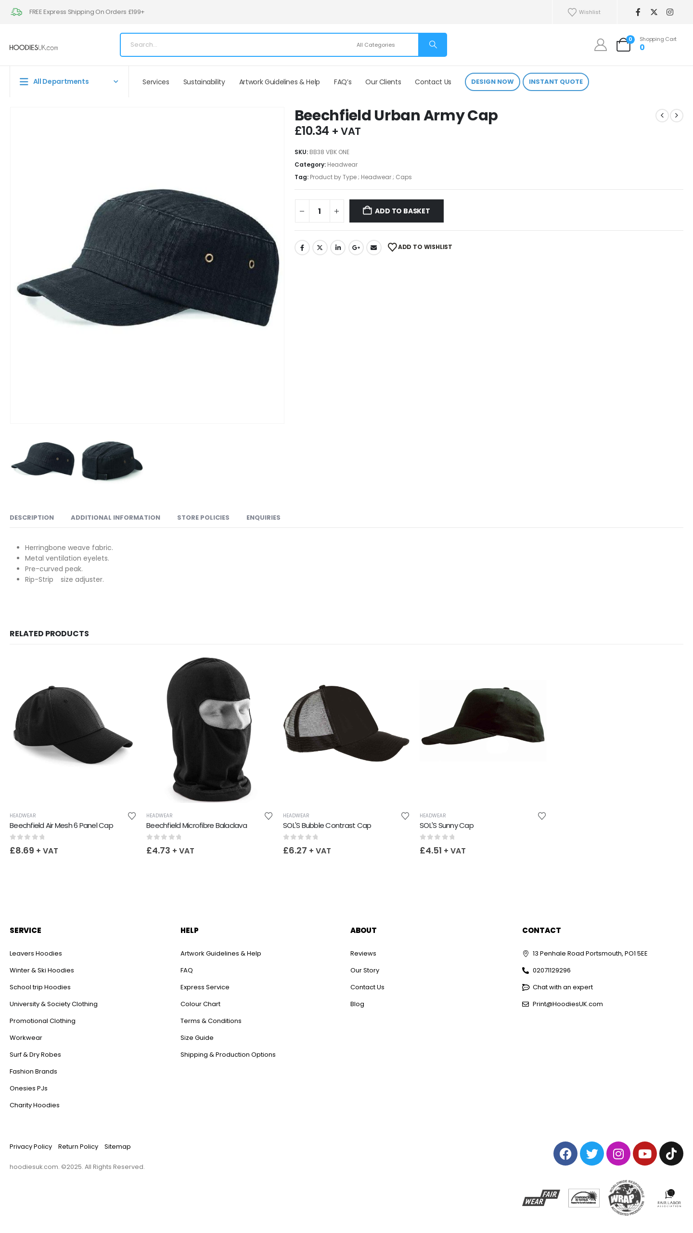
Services (155, 82)
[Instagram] (670, 12)
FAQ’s (342, 82)
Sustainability (204, 82)
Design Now (492, 81)
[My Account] (600, 45)
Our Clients (383, 82)
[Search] (432, 45)
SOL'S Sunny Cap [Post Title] (447, 825)
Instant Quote (556, 81)
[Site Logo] (34, 47)
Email (374, 247)
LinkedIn (338, 247)
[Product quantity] (319, 211)
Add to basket (402, 211)
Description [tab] (32, 517)
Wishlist (584, 12)
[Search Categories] (386, 45)
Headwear (342, 164)
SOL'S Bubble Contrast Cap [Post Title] (327, 825)
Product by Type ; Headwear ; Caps (361, 177)
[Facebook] (638, 12)
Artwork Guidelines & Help (279, 82)
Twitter (320, 247)
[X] (654, 12)
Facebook (302, 247)
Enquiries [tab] (263, 517)
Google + (356, 247)
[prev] (662, 115)
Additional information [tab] (115, 517)
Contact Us (433, 82)
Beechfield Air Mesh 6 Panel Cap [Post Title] (61, 825)
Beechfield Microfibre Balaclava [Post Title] (196, 825)
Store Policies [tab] (203, 517)
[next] (676, 115)
